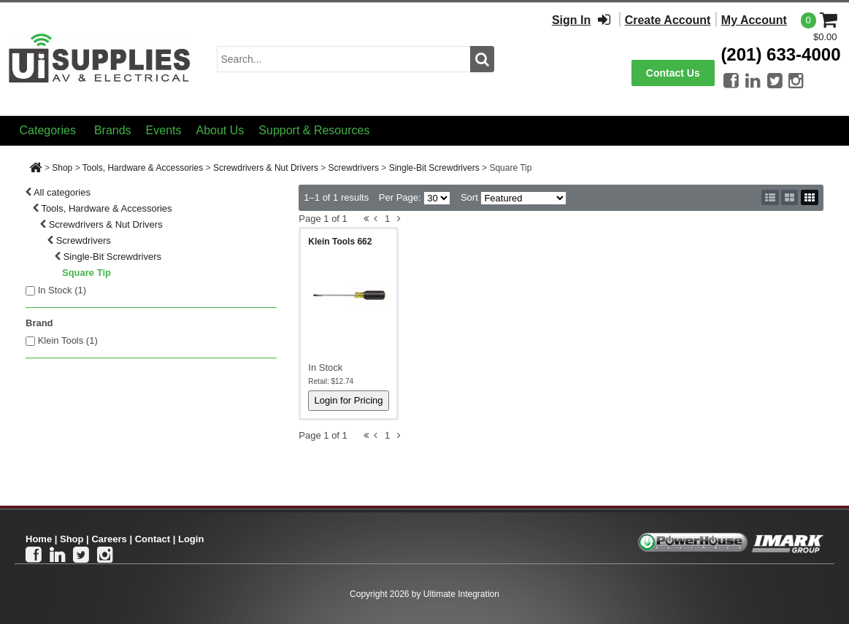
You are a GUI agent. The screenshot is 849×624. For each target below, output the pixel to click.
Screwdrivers (354, 168)
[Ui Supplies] (100, 58)
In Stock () (62, 290)
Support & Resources (313, 130)
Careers (108, 539)
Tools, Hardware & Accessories (142, 168)
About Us (220, 130)
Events (164, 130)
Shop (62, 168)
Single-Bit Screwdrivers (434, 168)
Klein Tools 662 (340, 241)
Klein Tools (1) (68, 340)
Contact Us (673, 73)
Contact (152, 539)
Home (39, 539)
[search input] (343, 59)
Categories (48, 130)
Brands (112, 130)
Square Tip (86, 272)
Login (191, 539)
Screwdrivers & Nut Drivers (265, 168)
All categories (62, 192)
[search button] (482, 59)
